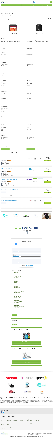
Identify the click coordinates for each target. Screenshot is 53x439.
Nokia (8, 425)
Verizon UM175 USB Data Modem (19, 306)
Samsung (8, 426)
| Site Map (47, 432)
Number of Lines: (26, 241)
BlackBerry (8, 420)
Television (19, 420)
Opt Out (51, 432)
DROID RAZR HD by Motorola (18, 301)
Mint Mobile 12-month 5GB (7, 158)
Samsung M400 (16, 305)
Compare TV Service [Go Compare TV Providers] (26, 360)
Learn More (14, 315)
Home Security (31, 5)
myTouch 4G (16, 295)
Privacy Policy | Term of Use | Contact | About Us (38, 432)
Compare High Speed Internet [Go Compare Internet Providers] (26, 362)
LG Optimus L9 (16, 273)
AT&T (1, 420)
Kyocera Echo (16, 286)
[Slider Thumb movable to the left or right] (18, 251)
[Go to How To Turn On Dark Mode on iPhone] (46, 216)
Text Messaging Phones (28, 422)
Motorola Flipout (16, 283)
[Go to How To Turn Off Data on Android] (25, 216)
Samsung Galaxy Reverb (18, 288)
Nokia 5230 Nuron (16, 302)
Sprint (2, 421)
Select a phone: (26, 230)
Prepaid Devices (27, 420)
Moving (46, 5)
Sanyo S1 (15, 282)
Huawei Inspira (16, 293)
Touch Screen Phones (28, 421)
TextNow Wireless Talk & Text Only (9, 179)
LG (7, 422)
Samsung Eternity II (17, 297)
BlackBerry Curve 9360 (17, 290)
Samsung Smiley (16, 300)
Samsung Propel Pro (17, 292)
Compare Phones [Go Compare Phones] (26, 343)
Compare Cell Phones (4, 9)
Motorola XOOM (16, 278)
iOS (33, 421)
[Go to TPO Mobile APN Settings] (5, 216)
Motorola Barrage (16, 307)
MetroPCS (2, 426)
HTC (7, 421)
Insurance (37, 5)
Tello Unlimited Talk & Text (7, 168)
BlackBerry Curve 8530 (17, 296)
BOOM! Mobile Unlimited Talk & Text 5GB (10, 200)
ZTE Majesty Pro (16, 272)
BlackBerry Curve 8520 (17, 298)
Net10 (2, 425)
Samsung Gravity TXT (17, 287)
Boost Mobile (3, 427)
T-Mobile (2, 422)
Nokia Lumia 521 (16, 277)
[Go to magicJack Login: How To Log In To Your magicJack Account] (15, 216)
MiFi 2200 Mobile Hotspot (18, 276)
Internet (26, 5)
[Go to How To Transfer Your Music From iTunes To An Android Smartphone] (36, 216)
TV (22, 5)
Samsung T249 (16, 281)
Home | (29, 432)
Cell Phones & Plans (4, 5)
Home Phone (19, 5)
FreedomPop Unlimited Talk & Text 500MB (11, 189)
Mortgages (42, 5)
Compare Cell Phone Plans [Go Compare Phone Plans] (26, 341)
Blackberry (34, 420)
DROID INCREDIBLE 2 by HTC (19, 291)
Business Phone (12, 5)
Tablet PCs (14, 420)
